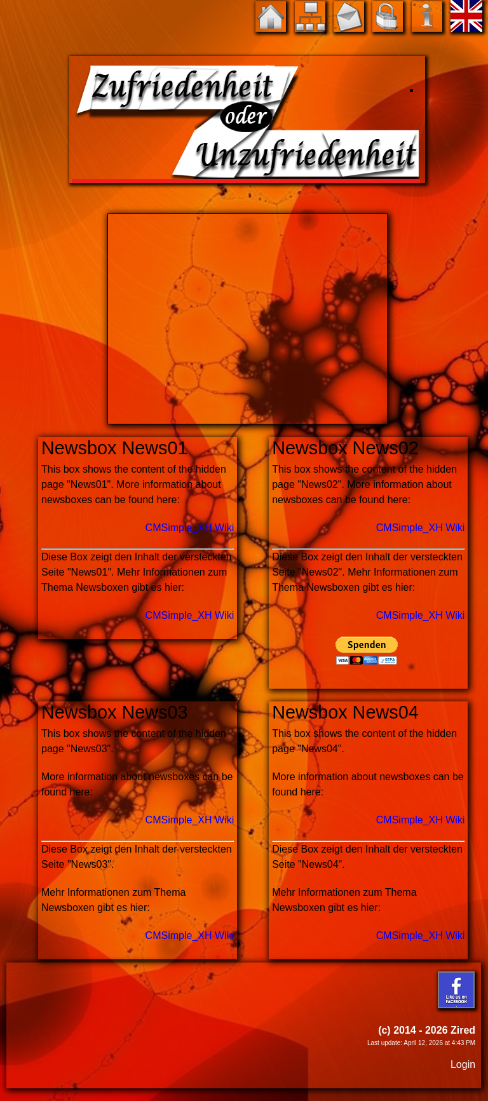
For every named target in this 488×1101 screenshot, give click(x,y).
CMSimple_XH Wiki (190, 527)
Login (463, 1064)
